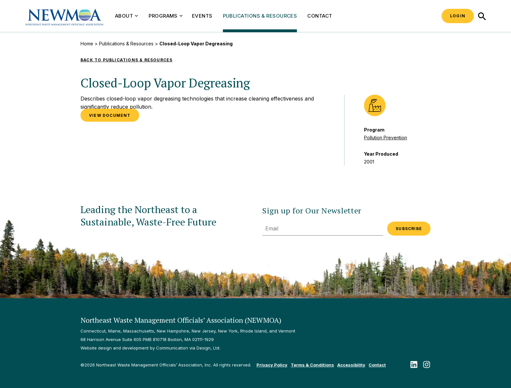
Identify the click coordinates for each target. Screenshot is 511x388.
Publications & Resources (260, 16)
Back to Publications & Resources (126, 59)
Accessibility (351, 364)
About (126, 16)
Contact (319, 16)
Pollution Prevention (385, 137)
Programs (165, 16)
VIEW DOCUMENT (110, 115)
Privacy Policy (271, 364)
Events (202, 16)
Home (86, 43)
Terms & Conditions (312, 364)
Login (457, 15)
